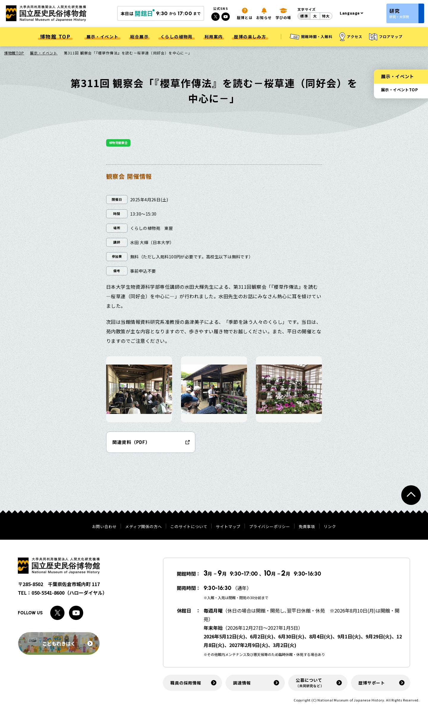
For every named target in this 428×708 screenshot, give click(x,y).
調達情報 (242, 683)
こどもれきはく (67, 643)
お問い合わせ (104, 526)
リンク (330, 526)
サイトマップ (228, 526)
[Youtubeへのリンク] (225, 16)
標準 (304, 15)
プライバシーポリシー (269, 526)
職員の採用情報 (185, 683)
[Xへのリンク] (215, 16)
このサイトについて (188, 526)
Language (350, 12)
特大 (326, 15)
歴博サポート (371, 683)
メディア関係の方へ (143, 526)
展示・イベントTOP (399, 89)
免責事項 (307, 526)
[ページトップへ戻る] (411, 495)
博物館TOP (14, 52)
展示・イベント (43, 52)
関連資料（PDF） (131, 442)
